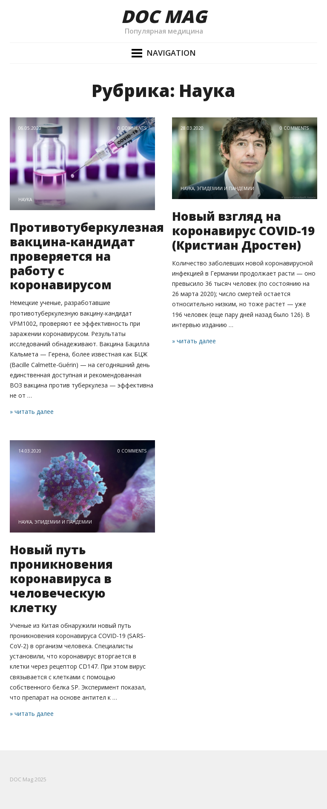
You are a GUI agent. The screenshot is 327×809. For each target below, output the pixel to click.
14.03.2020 (29, 451)
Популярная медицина (163, 31)
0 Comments (132, 128)
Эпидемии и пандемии (225, 188)
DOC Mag (164, 16)
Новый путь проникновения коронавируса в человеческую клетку (61, 578)
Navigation (171, 53)
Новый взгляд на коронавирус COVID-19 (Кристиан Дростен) (243, 230)
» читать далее (32, 411)
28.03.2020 (192, 128)
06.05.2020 (29, 128)
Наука (25, 199)
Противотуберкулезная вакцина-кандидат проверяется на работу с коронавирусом (87, 256)
